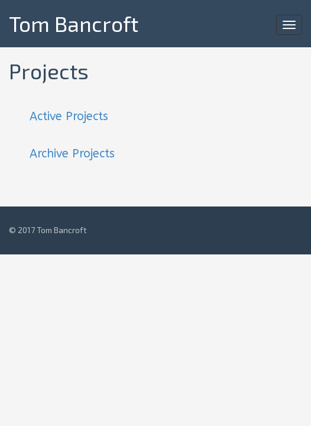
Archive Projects (72, 153)
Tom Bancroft (73, 23)
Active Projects (69, 116)
